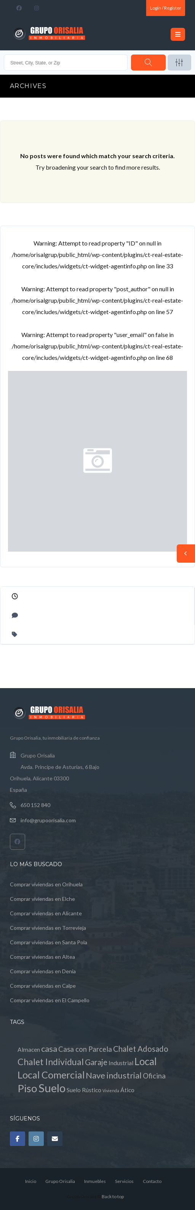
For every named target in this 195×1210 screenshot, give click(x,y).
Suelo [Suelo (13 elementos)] (52, 1087)
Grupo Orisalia (60, 1181)
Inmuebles (95, 1181)
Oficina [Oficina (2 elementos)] (154, 1076)
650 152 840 (35, 805)
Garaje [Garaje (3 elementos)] (96, 1062)
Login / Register (165, 8)
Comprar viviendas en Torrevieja (48, 927)
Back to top (113, 1196)
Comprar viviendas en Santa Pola (48, 942)
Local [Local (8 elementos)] (145, 1061)
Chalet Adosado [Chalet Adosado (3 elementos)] (140, 1048)
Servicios (124, 1181)
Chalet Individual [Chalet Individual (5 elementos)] (51, 1061)
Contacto (152, 1181)
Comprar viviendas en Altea (42, 956)
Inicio (30, 1181)
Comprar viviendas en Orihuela (46, 884)
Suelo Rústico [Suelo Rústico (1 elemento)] (84, 1089)
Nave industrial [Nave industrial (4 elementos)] (114, 1075)
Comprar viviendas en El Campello (50, 1000)
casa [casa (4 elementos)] (49, 1048)
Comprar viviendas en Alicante (46, 913)
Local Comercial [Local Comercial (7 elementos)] (51, 1074)
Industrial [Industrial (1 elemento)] (121, 1062)
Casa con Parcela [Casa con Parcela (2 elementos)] (85, 1049)
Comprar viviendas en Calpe (43, 985)
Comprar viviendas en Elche (42, 898)
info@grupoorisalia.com (48, 820)
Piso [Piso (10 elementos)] (27, 1088)
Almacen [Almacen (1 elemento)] (29, 1049)
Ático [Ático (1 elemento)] (127, 1089)
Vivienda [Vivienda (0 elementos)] (110, 1090)
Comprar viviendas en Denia (43, 971)
